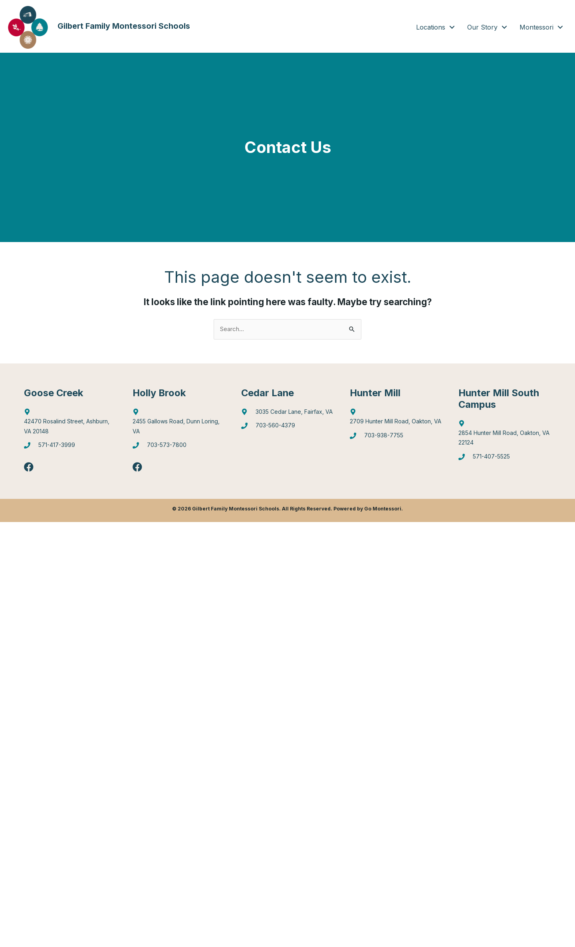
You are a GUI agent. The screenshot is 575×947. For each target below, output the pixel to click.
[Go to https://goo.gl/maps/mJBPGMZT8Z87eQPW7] (287, 414)
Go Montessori (382, 509)
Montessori (536, 27)
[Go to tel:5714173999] (70, 448)
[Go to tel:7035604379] (287, 428)
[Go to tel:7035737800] (179, 448)
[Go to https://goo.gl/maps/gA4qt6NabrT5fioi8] (504, 435)
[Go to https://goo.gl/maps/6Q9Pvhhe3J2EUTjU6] (179, 424)
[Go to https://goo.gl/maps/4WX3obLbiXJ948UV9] (396, 419)
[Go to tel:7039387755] (396, 438)
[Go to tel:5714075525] (504, 459)
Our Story (482, 27)
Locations (430, 27)
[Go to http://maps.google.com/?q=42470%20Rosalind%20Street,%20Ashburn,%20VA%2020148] (70, 424)
